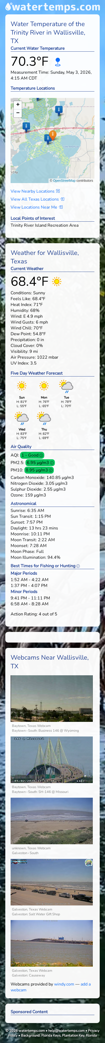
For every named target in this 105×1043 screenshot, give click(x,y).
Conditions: (21, 293)
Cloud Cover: (23, 346)
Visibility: (19, 351)
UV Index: (20, 363)
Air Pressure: (23, 357)
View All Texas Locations (37, 199)
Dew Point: (21, 334)
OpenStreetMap (64, 181)
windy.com (64, 984)
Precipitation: (23, 340)
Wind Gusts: (23, 322)
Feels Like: (21, 299)
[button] (52, 135)
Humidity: (20, 310)
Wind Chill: (21, 328)
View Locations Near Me (37, 207)
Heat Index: (21, 305)
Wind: (16, 316)
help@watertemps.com (66, 1030)
